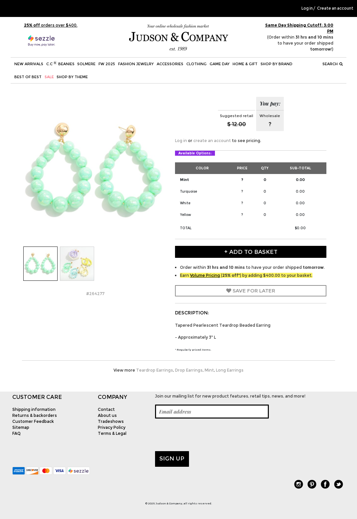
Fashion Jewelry (136, 64)
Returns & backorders (34, 415)
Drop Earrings (189, 370)
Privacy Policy (111, 427)
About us (107, 415)
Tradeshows (111, 421)
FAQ (16, 433)
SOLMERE (86, 64)
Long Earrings (230, 370)
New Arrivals (28, 64)
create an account (212, 140)
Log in (307, 8)
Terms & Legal (112, 433)
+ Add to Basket (250, 252)
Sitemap (20, 427)
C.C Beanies (60, 63)
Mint (184, 179)
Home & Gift (245, 64)
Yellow (185, 215)
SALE (49, 77)
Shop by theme (72, 77)
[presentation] (205, 435)
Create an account (335, 8)
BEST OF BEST (28, 77)
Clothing (196, 64)
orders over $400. (51, 25)
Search (332, 64)
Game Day (220, 64)
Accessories (170, 64)
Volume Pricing (205, 275)
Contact (106, 409)
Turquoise (188, 191)
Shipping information (34, 409)
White (185, 203)
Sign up (171, 458)
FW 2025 (106, 64)
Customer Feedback (33, 421)
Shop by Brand (276, 64)
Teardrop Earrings (154, 370)
